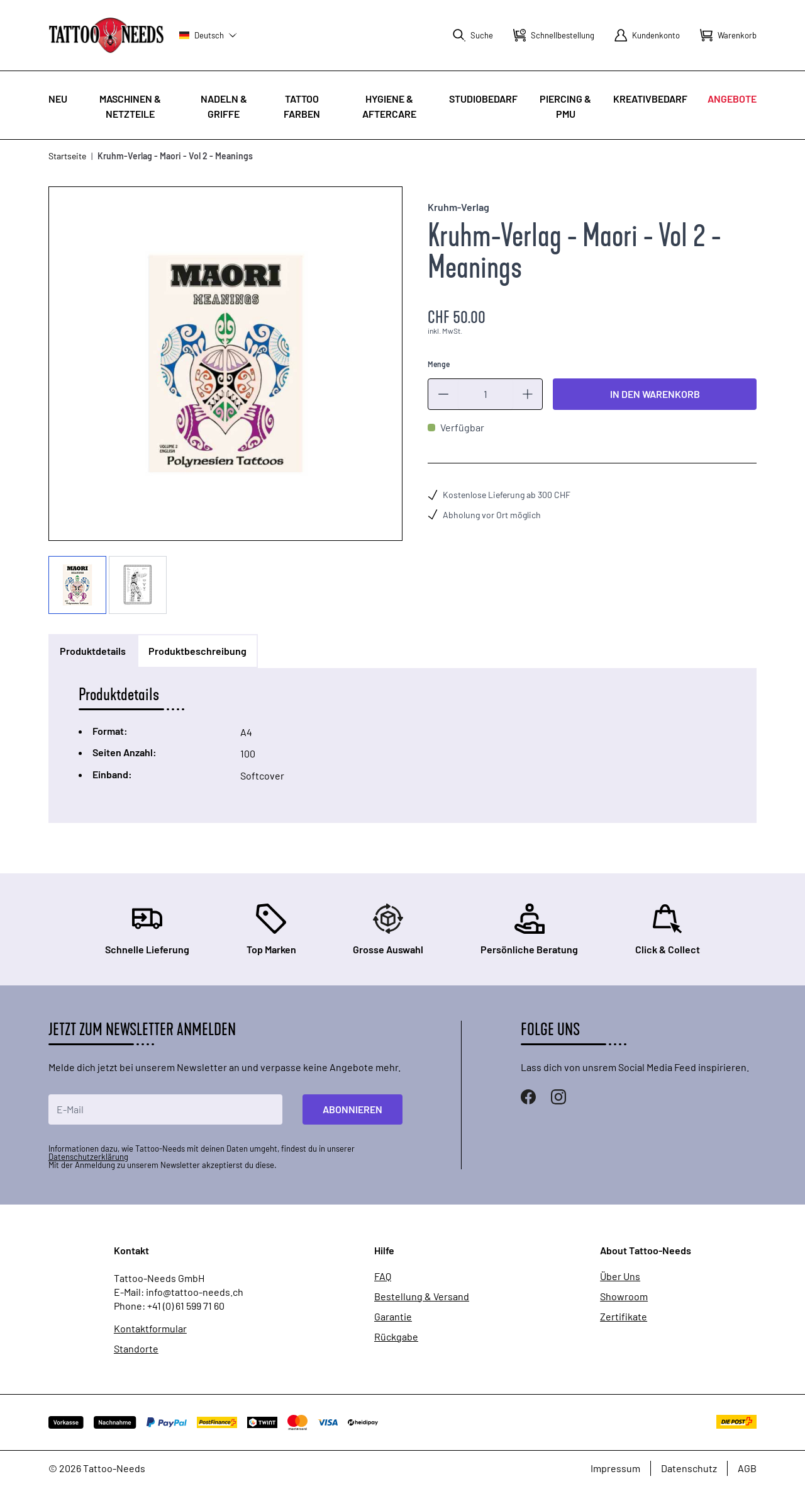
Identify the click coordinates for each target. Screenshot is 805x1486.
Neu (57, 99)
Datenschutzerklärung (88, 1157)
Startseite (67, 155)
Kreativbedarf (650, 99)
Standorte (136, 1349)
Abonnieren (352, 1109)
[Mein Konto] (647, 35)
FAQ (382, 1276)
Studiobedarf (483, 99)
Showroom (624, 1296)
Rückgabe (396, 1337)
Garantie (393, 1317)
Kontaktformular (150, 1329)
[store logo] (106, 35)
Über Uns (620, 1276)
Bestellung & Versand (421, 1296)
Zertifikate (623, 1317)
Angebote (732, 99)
